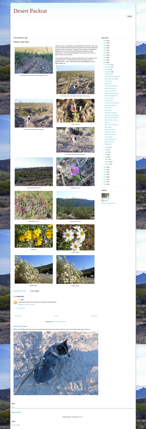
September (108, 71)
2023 (105, 45)
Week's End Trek (109, 141)
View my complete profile (108, 203)
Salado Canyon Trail (110, 88)
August (107, 147)
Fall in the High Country (111, 95)
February (107, 161)
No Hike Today (109, 100)
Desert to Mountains (20, 326)
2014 (105, 169)
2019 (105, 55)
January (107, 164)
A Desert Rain (108, 81)
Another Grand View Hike (112, 93)
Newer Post (18, 316)
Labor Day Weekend (110, 139)
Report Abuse (16, 412)
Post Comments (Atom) (59, 321)
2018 (105, 57)
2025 (105, 40)
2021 (105, 50)
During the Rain (109, 74)
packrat (105, 200)
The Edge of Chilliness (111, 112)
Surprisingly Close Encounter (113, 76)
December (108, 64)
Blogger (81, 417)
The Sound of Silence (110, 105)
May (106, 154)
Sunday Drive (108, 137)
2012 (105, 174)
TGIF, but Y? (108, 108)
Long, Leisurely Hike (110, 91)
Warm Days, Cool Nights (111, 78)
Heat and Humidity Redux (112, 115)
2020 (105, 52)
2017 (105, 60)
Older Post (94, 316)
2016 (105, 62)
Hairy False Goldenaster (111, 117)
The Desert (15, 425)
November (108, 67)
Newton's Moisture (110, 129)
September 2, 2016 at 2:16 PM (26, 304)
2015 (105, 167)
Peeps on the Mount (110, 134)
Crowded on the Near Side (112, 103)
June (106, 152)
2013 (105, 172)
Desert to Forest (109, 98)
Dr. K (19, 299)
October (107, 69)
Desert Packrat (30, 11)
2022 (105, 48)
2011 (105, 177)
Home (56, 316)
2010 (105, 179)
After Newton (108, 127)
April (106, 157)
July (106, 149)
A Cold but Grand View (111, 86)
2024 (105, 43)
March (107, 159)
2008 (105, 184)
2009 (105, 181)
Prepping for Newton (110, 132)
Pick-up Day (108, 110)
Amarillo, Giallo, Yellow (111, 120)
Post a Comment (20, 308)
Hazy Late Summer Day (111, 124)
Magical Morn (108, 144)
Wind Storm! (108, 83)
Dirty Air (107, 122)
